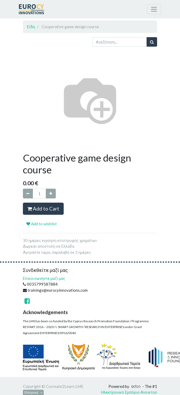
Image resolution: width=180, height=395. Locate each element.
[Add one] (51, 193)
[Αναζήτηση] (152, 42)
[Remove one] (28, 193)
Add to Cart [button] (43, 209)
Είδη (31, 26)
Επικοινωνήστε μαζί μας (44, 278)
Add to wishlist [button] (41, 223)
